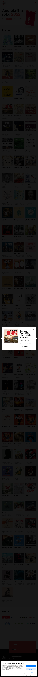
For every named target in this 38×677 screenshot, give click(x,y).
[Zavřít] (33, 329)
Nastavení (30, 669)
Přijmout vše (30, 666)
